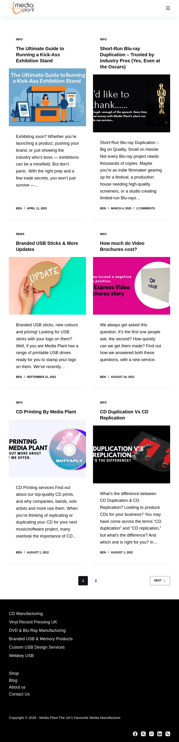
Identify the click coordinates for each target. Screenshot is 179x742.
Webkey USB (21, 655)
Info (19, 39)
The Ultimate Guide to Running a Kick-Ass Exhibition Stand (40, 54)
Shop (14, 673)
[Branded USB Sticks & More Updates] (47, 286)
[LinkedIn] (159, 733)
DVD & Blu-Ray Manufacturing (37, 630)
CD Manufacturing (26, 613)
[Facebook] (135, 733)
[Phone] (167, 733)
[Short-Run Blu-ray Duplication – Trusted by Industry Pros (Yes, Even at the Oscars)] (131, 103)
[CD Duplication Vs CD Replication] (131, 454)
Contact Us (19, 694)
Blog (13, 680)
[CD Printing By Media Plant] (47, 448)
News (20, 234)
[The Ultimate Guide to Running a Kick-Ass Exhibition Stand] (47, 97)
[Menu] (168, 8)
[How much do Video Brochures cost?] (131, 286)
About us (17, 687)
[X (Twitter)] (143, 733)
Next (160, 580)
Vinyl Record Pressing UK (33, 622)
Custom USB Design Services (37, 647)
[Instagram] (151, 733)
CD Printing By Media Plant (46, 411)
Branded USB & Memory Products (40, 639)
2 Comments (145, 208)
